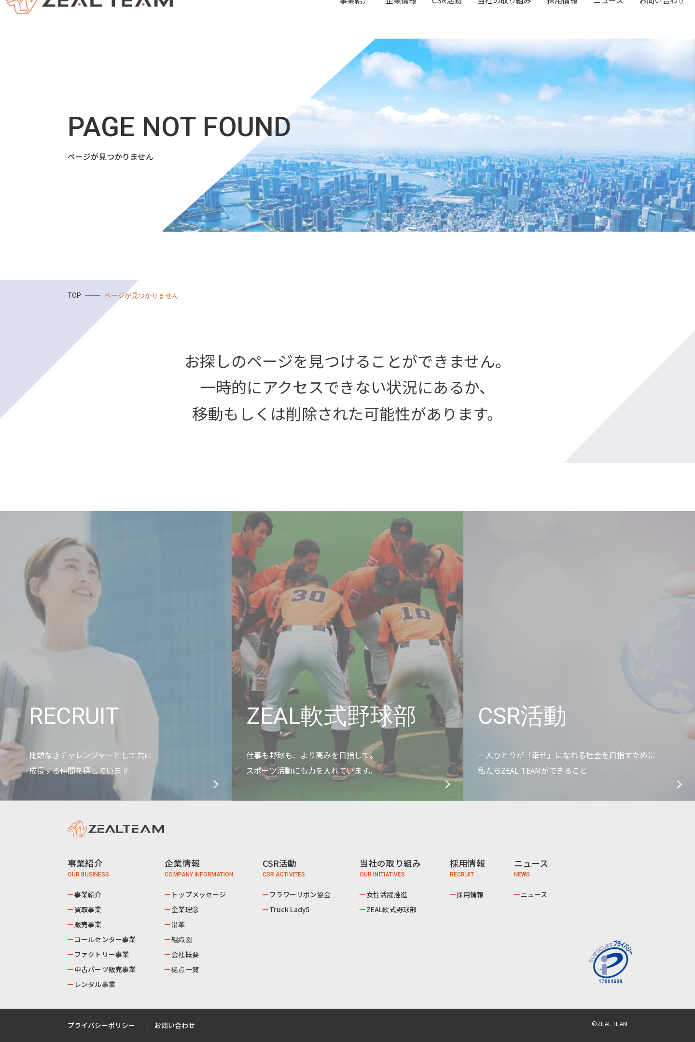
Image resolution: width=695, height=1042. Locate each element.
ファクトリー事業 (101, 954)
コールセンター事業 (105, 939)
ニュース (591, 19)
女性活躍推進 (386, 894)
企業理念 (185, 909)
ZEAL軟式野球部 (391, 909)
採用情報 (544, 19)
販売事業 (88, 924)
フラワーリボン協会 (300, 894)
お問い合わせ (645, 19)
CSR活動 (430, 19)
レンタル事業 (94, 984)
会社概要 (185, 954)
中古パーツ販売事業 (105, 969)
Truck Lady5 (289, 909)
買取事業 (88, 909)
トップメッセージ (198, 894)
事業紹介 (88, 894)
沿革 (178, 924)
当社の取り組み (487, 19)
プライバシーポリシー (101, 1025)
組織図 (181, 939)
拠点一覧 (185, 969)
